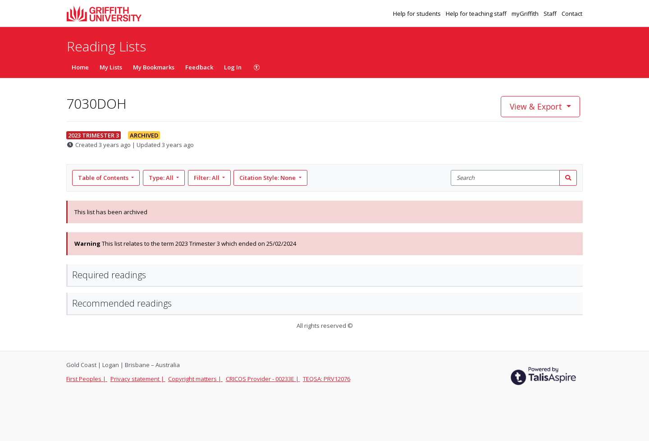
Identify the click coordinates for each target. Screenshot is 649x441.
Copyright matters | (195, 379)
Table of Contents (104, 178)
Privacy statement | (137, 379)
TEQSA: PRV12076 (326, 379)
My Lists (111, 67)
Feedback (199, 67)
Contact (572, 13)
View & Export (537, 106)
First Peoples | (86, 379)
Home (80, 67)
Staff (551, 13)
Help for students (417, 13)
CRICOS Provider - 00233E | (263, 379)
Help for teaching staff (477, 13)
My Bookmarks (153, 67)
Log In (233, 67)
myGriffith (526, 13)
